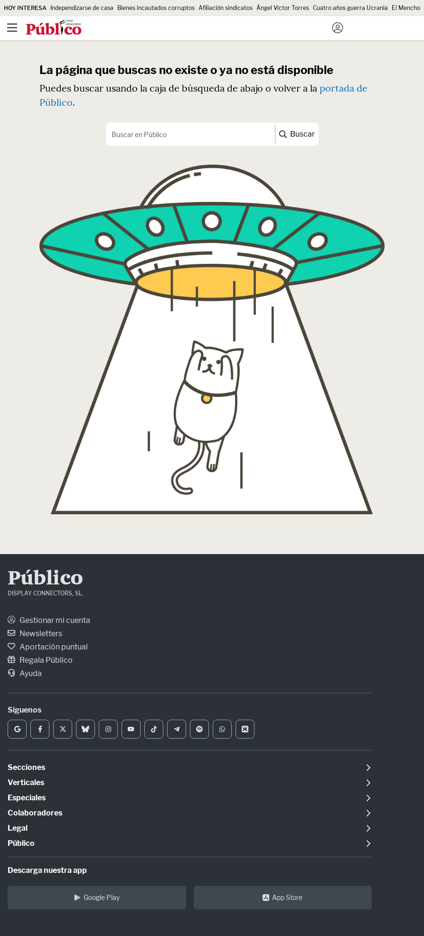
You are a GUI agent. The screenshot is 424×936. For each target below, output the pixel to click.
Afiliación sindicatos (225, 7)
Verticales (26, 782)
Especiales (27, 797)
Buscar (297, 134)
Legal (18, 828)
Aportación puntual (48, 646)
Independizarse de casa (81, 7)
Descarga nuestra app (47, 870)
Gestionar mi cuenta (49, 620)
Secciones (26, 767)
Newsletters (35, 633)
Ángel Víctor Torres (282, 7)
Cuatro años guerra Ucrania (350, 7)
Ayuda (25, 673)
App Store (282, 897)
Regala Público (40, 660)
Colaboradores (35, 812)
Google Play (97, 897)
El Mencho (406, 7)
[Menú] (12, 28)
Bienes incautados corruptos (156, 7)
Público (45, 579)
